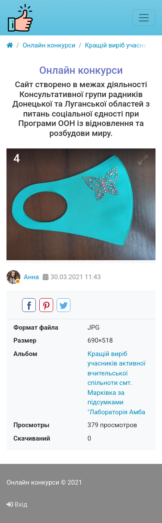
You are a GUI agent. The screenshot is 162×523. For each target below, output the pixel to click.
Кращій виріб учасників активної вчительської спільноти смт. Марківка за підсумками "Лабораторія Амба (117, 383)
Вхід (16, 504)
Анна (31, 277)
